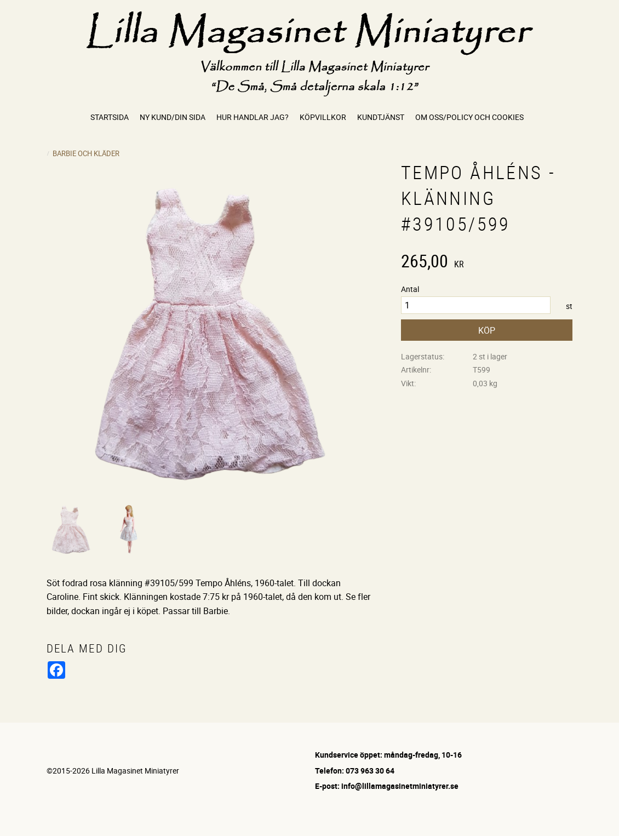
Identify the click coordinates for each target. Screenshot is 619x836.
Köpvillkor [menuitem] (323, 117)
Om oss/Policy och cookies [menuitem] (469, 117)
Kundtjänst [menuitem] (380, 117)
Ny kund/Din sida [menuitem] (172, 117)
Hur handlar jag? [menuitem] (252, 117)
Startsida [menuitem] (109, 117)
